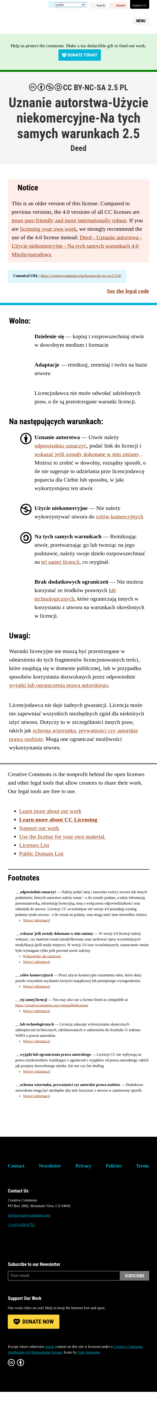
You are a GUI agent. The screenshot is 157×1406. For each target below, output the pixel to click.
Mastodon (24, 1242)
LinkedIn (37, 1242)
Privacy (83, 1165)
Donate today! (82, 55)
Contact (16, 1165)
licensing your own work (48, 229)
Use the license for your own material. (62, 836)
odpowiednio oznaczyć (60, 446)
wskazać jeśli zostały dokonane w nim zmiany (87, 454)
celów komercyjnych (119, 516)
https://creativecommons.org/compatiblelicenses (51, 1005)
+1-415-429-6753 (21, 1225)
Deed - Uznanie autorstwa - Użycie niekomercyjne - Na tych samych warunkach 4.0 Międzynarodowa (77, 245)
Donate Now (38, 1321)
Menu (140, 21)
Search (101, 5)
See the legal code (128, 291)
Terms (142, 1165)
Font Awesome (89, 1352)
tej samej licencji (60, 562)
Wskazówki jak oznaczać (42, 956)
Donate (120, 5)
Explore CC (139, 5)
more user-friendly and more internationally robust (69, 220)
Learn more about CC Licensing (58, 819)
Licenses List (34, 845)
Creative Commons (30, 20)
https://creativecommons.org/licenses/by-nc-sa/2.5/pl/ (81, 276)
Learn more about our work (50, 811)
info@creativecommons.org (29, 1215)
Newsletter (50, 1165)
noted (49, 1347)
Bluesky (11, 1242)
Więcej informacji (36, 920)
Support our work (39, 828)
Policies (114, 1165)
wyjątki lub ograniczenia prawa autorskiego (58, 685)
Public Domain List (41, 853)
